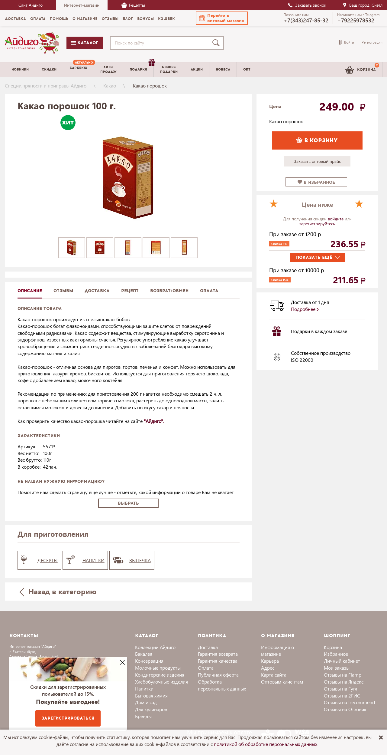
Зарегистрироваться (68, 718)
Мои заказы (337, 667)
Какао (109, 85)
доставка (97, 291)
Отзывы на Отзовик (345, 709)
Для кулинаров (151, 709)
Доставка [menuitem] (15, 18)
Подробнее (305, 309)
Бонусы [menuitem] (145, 18)
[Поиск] (217, 43)
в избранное (316, 182)
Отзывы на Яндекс (343, 681)
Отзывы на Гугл (340, 688)
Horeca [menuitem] (223, 69)
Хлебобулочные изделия (161, 681)
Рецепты (133, 5)
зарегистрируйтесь (317, 223)
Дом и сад (146, 702)
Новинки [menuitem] (20, 69)
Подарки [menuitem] (141, 67)
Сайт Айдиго (30, 5)
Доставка (208, 647)
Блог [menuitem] (128, 18)
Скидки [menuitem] (49, 69)
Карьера (270, 661)
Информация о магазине (277, 650)
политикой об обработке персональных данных (265, 744)
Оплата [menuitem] (38, 18)
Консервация (149, 661)
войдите (336, 219)
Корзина (333, 647)
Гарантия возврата (218, 654)
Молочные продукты (158, 667)
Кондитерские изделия (159, 674)
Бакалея (143, 654)
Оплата (209, 291)
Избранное (336, 654)
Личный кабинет (342, 661)
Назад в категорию (57, 591)
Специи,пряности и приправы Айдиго (45, 85)
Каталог (84, 43)
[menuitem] (78, 69)
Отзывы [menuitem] (110, 18)
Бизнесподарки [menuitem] (169, 69)
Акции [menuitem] (197, 69)
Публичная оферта (218, 674)
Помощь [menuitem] (59, 18)
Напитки (144, 688)
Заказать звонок (307, 5)
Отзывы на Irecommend (349, 702)
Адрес (267, 667)
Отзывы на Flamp (342, 674)
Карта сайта (273, 674)
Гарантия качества (217, 661)
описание (30, 291)
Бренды (143, 716)
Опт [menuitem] (246, 69)
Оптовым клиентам (282, 681)
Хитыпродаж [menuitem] (108, 69)
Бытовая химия (151, 695)
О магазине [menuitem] (85, 18)
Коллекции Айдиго (155, 647)
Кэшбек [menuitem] (166, 18)
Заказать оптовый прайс (317, 161)
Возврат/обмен (169, 291)
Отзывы (63, 291)
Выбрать (128, 503)
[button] (222, 18)
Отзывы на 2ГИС (342, 695)
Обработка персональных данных (222, 685)
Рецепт (130, 291)
